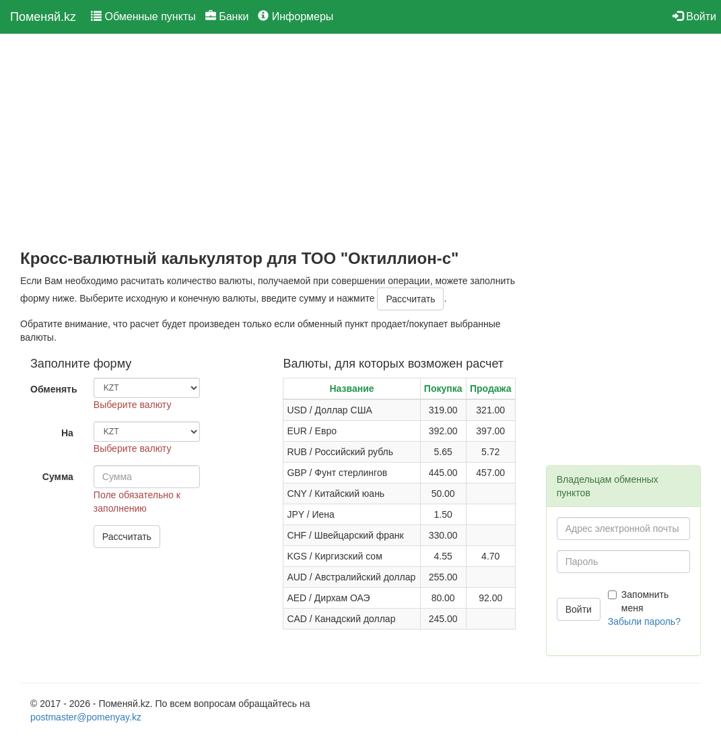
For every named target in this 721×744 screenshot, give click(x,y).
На (67, 433)
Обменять (53, 389)
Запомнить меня (638, 601)
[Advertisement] (273, 142)
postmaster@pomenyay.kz (85, 717)
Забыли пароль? (644, 621)
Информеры (295, 16)
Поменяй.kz (43, 17)
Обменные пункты (143, 16)
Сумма (57, 476)
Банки (227, 16)
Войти (694, 16)
